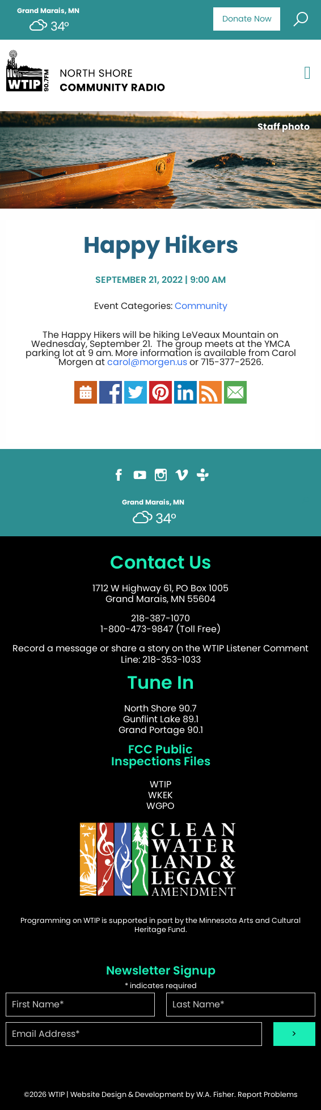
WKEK (160, 795)
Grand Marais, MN (48, 10)
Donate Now (247, 18)
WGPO (160, 805)
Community (201, 305)
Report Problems (268, 1094)
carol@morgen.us (147, 361)
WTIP (160, 784)
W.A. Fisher (215, 1094)
